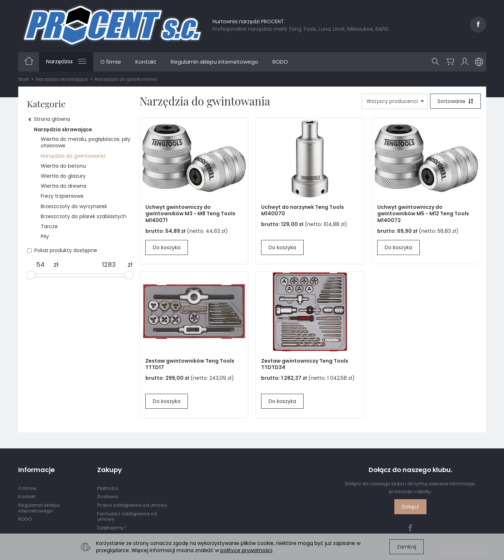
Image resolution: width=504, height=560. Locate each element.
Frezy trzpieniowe (62, 196)
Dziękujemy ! (111, 527)
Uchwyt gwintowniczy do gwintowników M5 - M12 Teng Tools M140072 (423, 213)
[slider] (30, 275)
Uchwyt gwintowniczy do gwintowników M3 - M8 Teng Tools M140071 (190, 213)
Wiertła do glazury (63, 176)
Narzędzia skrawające (63, 129)
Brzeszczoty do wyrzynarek (74, 206)
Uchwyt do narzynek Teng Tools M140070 (302, 210)
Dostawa (107, 496)
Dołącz (410, 506)
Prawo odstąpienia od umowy (132, 505)
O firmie (110, 61)
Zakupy (109, 469)
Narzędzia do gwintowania (73, 155)
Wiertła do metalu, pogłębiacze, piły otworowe (85, 142)
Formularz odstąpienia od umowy (127, 516)
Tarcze (49, 226)
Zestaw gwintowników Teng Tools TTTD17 (189, 364)
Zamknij (406, 546)
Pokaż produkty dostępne (62, 250)
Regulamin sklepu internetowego (214, 61)
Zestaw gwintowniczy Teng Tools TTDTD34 (304, 364)
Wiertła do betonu (63, 166)
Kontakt (145, 61)
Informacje (36, 469)
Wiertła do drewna (63, 186)
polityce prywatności (246, 550)
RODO (280, 61)
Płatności (107, 488)
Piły (45, 236)
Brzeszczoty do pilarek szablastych (83, 216)
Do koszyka (166, 247)
